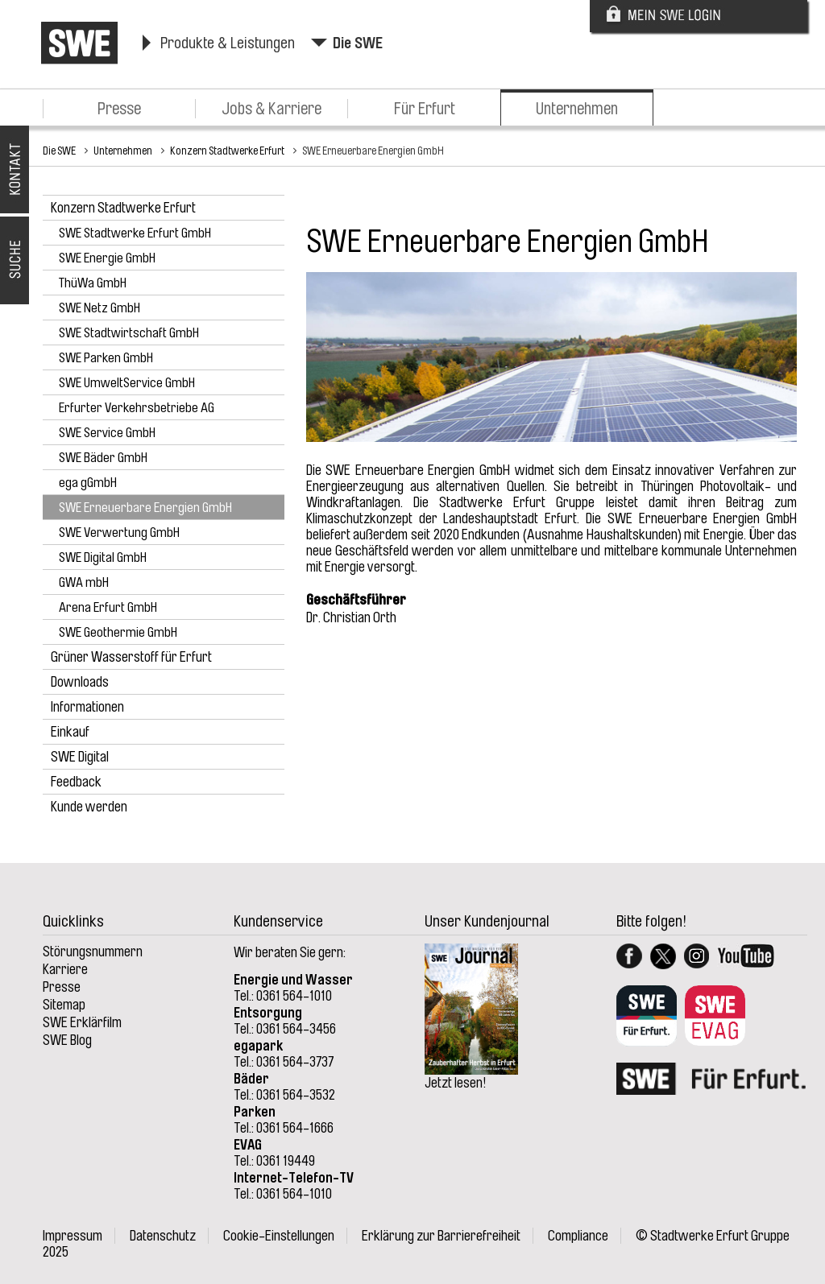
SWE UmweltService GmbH (127, 382)
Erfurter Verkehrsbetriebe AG (136, 407)
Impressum (72, 1236)
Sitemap (64, 1005)
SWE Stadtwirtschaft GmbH (129, 333)
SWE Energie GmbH (107, 258)
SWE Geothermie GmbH (118, 632)
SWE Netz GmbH (99, 308)
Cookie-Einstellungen (278, 1236)
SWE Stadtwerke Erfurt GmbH (135, 233)
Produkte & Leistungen (227, 43)
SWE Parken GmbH (106, 357)
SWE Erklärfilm (82, 1022)
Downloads (80, 682)
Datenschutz (163, 1236)
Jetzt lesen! (456, 1083)
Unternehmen (577, 108)
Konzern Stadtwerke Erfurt (227, 150)
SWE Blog (67, 1040)
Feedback (76, 782)
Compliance (578, 1236)
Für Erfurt (424, 108)
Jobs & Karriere (271, 108)
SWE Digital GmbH (103, 557)
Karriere (65, 969)
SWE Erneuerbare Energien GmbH (373, 150)
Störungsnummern (93, 951)
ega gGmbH (88, 482)
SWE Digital (80, 757)
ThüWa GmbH (92, 283)
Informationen (87, 707)
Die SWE (358, 43)
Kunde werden (89, 807)
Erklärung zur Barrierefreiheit (441, 1236)
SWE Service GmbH (107, 432)
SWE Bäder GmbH (103, 457)
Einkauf (70, 732)
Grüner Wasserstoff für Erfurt (131, 657)
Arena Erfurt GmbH (108, 607)
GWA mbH (84, 582)
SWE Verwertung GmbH (119, 532)
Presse (119, 108)
